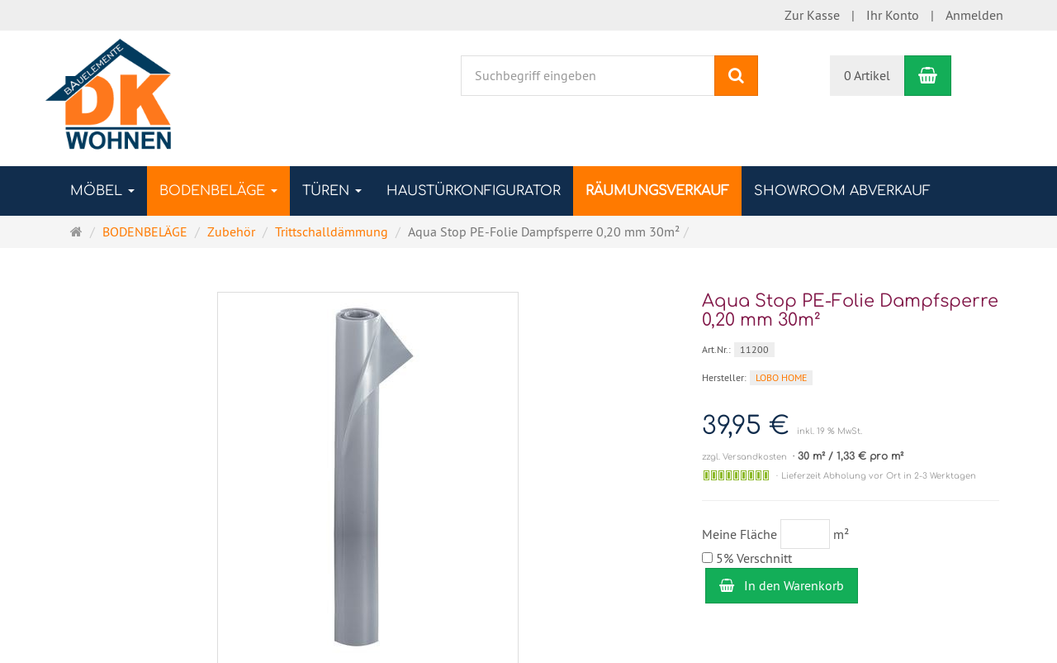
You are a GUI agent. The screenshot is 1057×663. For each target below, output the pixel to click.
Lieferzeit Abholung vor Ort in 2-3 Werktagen (878, 475)
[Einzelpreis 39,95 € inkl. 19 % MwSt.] (850, 426)
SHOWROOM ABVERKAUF (842, 191)
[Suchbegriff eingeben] (588, 75)
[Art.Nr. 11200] (850, 348)
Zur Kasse (812, 15)
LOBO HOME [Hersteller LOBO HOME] (781, 377)
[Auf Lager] (736, 475)
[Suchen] (736, 75)
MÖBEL (102, 191)
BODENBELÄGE (218, 191)
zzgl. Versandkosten (744, 456)
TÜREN (332, 191)
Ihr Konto (892, 15)
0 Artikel (867, 75)
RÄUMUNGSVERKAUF (657, 191)
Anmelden (974, 15)
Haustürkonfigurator (473, 191)
